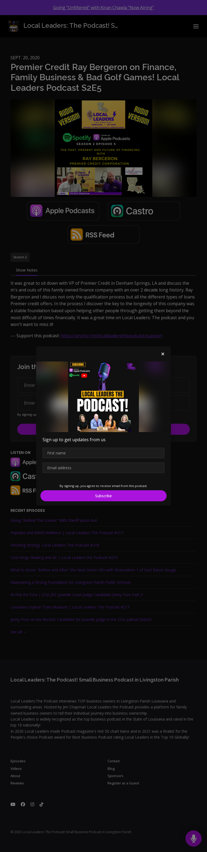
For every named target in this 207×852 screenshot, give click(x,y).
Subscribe (103, 495)
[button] (162, 354)
